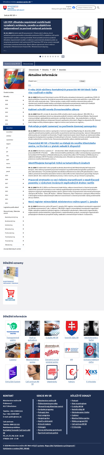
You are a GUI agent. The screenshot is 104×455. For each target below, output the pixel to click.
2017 (6, 183)
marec (8, 163)
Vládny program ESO (80, 421)
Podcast (75, 400)
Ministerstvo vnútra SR (47, 400)
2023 (6, 112)
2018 (6, 179)
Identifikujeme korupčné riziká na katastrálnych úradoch (59, 163)
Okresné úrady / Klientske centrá (12, 212)
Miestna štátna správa (80, 418)
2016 (6, 187)
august (8, 144)
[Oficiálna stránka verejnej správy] (24, 2)
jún (7, 152)
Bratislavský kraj (10, 221)
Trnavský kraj (9, 241)
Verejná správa (44, 418)
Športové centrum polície (48, 433)
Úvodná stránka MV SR (12, 64)
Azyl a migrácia (44, 415)
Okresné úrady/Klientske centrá (50, 406)
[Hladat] (98, 7)
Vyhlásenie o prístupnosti (64, 446)
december (9, 128)
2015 (6, 191)
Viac (5, 51)
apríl (7, 159)
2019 (6, 175)
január (8, 171)
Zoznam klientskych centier (12, 249)
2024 (6, 108)
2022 (6, 116)
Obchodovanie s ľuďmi (80, 412)
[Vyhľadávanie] (86, 8)
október (8, 136)
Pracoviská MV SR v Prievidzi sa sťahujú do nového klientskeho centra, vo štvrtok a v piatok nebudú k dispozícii (62, 145)
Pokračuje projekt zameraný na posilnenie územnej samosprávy (62, 126)
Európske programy (46, 409)
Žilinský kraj (8, 245)
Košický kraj (8, 225)
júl (7, 148)
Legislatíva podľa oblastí (11, 207)
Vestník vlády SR (78, 409)
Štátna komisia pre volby (48, 403)
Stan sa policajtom (79, 403)
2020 (6, 124)
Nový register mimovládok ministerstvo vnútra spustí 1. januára (63, 201)
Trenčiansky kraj (10, 237)
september (9, 140)
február (8, 167)
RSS (29, 85)
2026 (6, 100)
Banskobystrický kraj (11, 217)
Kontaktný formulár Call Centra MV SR (16, 431)
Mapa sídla (49, 446)
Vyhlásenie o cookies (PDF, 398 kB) (16, 448)
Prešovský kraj (9, 233)
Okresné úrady (28, 64)
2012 (6, 203)
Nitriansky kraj (9, 229)
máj (7, 155)
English (68, 6)
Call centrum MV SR (79, 424)
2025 (6, 104)
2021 (6, 120)
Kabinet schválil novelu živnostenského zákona (53, 109)
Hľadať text (32, 81)
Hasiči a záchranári (45, 421)
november (9, 132)
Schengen (42, 427)
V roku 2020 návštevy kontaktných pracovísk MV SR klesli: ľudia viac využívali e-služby (62, 91)
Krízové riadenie (44, 424)
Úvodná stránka (9, 92)
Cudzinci (75, 415)
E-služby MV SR (77, 406)
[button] (11, 14)
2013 (6, 199)
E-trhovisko (76, 427)
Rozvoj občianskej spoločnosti (50, 430)
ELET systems (39, 446)
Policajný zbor (43, 412)
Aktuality (6, 96)
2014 (6, 195)
